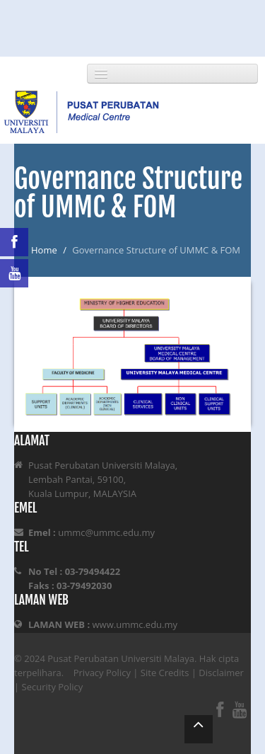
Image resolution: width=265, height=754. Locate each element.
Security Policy (52, 686)
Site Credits (165, 672)
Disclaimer (221, 672)
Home (44, 250)
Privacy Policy (102, 672)
